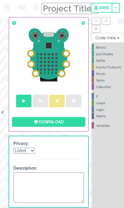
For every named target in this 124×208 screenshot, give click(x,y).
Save (101, 7)
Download (49, 122)
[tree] (108, 86)
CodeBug (20, 8)
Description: (25, 168)
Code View (107, 38)
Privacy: (21, 143)
